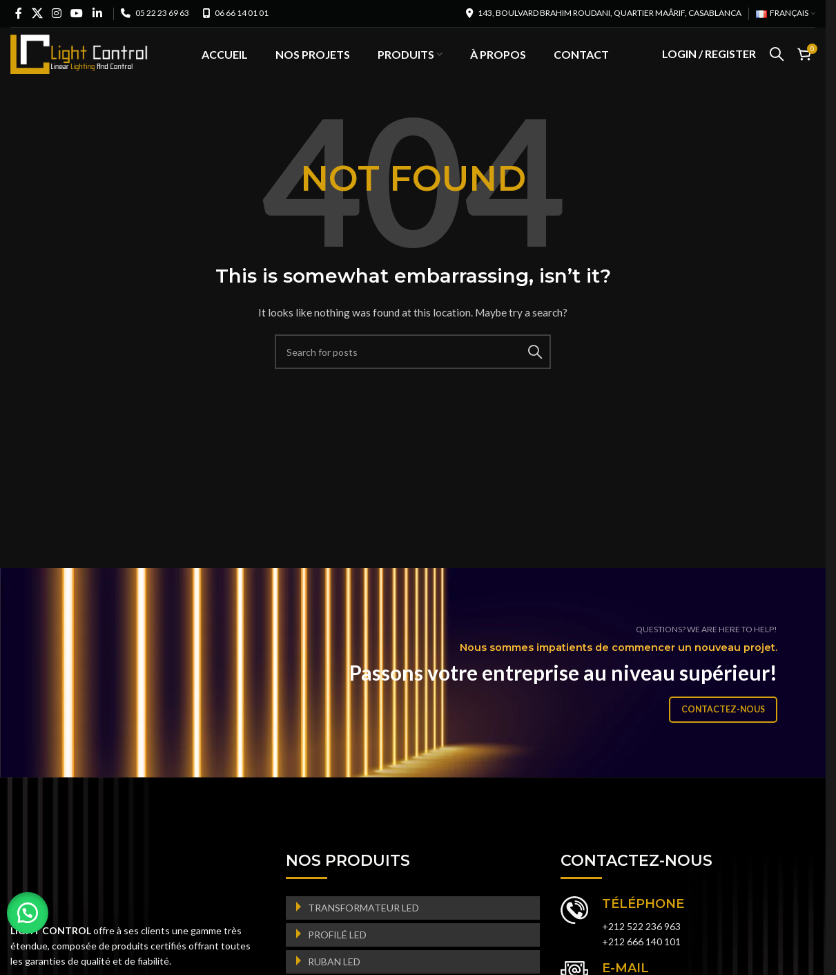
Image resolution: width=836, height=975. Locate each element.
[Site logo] (79, 62)
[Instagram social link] (56, 13)
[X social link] (37, 13)
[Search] (776, 64)
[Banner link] (418, 692)
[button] (27, 913)
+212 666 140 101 (641, 961)
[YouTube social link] (77, 13)
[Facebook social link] (18, 13)
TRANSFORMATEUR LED (363, 927)
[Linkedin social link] (97, 13)
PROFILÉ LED (337, 954)
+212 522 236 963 (641, 946)
